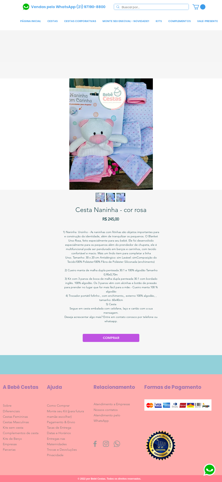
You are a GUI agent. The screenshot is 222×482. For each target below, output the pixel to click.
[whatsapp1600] (117, 444)
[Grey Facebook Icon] (95, 444)
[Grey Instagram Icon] (106, 444)
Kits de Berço (12, 439)
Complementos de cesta (20, 433)
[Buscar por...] (151, 7)
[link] (198, 6)
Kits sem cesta (13, 427)
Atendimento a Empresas (112, 404)
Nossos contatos (106, 410)
